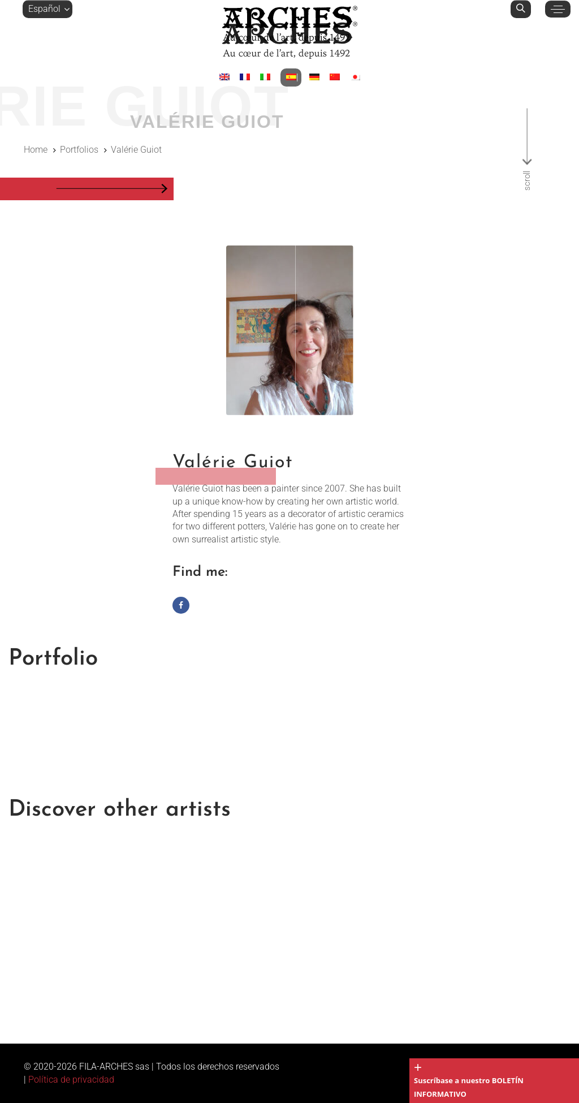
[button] (47, 9)
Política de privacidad (71, 1079)
